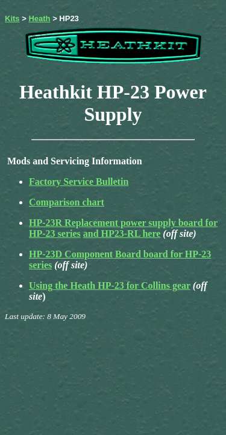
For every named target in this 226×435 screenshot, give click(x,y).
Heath (39, 18)
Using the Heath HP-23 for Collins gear (109, 285)
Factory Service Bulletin (78, 181)
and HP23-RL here (122, 233)
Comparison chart (66, 202)
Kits (12, 18)
